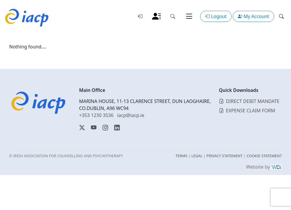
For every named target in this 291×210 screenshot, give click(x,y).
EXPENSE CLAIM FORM (250, 110)
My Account (253, 16)
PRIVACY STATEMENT (225, 155)
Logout (215, 16)
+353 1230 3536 (96, 115)
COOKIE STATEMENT (264, 155)
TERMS (182, 155)
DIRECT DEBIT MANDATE (253, 101)
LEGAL (196, 155)
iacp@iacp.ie (130, 115)
